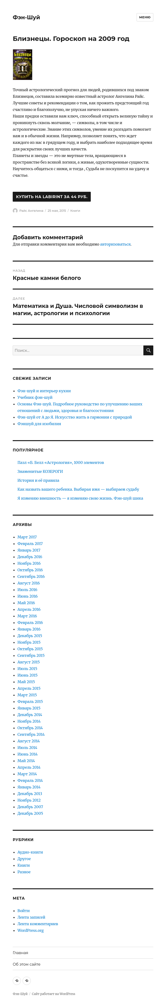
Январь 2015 (28, 708)
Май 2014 (26, 760)
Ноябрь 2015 (28, 642)
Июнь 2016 (27, 596)
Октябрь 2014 (30, 727)
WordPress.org (30, 930)
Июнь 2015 (27, 675)
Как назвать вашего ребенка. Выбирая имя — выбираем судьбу (78, 489)
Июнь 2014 (27, 754)
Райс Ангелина (31, 210)
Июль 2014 (27, 747)
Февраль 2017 (30, 543)
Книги (75, 210)
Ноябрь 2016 (29, 563)
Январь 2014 (28, 787)
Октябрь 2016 (30, 570)
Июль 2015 (27, 668)
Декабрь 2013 (29, 793)
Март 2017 (27, 537)
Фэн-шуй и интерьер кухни (44, 390)
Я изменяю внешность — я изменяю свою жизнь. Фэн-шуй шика (80, 498)
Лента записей (31, 917)
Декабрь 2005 (30, 813)
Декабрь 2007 (30, 806)
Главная (20, 953)
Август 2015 (28, 662)
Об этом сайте (26, 964)
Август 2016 (28, 583)
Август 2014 (28, 741)
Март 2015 (27, 695)
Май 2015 (26, 681)
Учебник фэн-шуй (34, 397)
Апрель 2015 (28, 688)
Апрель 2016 (28, 609)
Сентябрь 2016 (31, 576)
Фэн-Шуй (26, 17)
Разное (24, 872)
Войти (23, 910)
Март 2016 (27, 616)
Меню (145, 17)
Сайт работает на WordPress (53, 994)
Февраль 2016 (30, 622)
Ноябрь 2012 (29, 800)
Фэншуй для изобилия (39, 423)
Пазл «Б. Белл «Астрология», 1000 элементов (60, 462)
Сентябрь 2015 (31, 655)
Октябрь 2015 (30, 648)
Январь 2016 (28, 629)
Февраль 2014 (30, 780)
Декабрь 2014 (29, 714)
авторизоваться (115, 244)
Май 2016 (26, 602)
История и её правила (38, 480)
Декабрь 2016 (29, 556)
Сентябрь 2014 (31, 734)
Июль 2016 (27, 589)
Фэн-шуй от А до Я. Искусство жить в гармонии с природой (74, 417)
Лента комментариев (37, 923)
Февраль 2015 (30, 701)
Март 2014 (27, 774)
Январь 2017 (28, 550)
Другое (24, 858)
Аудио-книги (30, 852)
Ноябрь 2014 (28, 721)
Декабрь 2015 (29, 635)
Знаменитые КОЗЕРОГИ (40, 471)
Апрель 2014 (28, 767)
